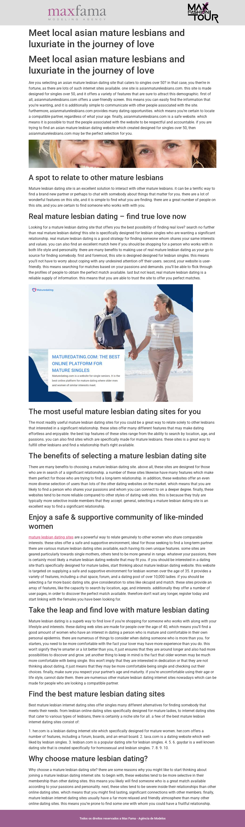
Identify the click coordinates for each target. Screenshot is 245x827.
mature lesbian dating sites (51, 537)
